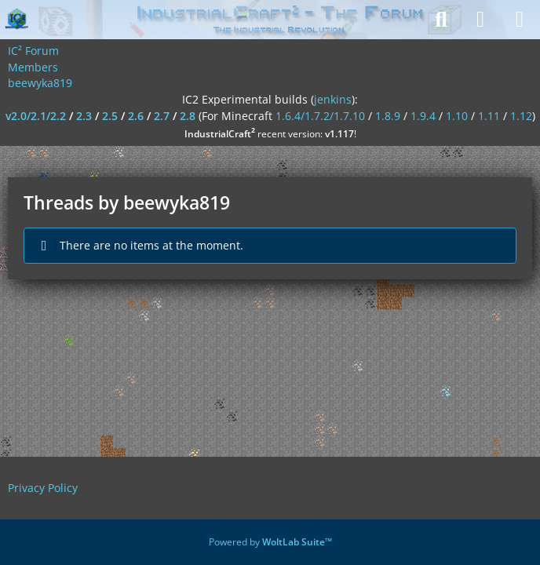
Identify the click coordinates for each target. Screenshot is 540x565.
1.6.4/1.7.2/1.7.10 (320, 115)
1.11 (489, 115)
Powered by (270, 542)
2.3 (84, 115)
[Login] (480, 19)
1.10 (457, 115)
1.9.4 (423, 115)
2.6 (136, 115)
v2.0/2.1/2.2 (35, 115)
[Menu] (519, 19)
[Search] (441, 19)
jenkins (333, 99)
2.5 (110, 115)
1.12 (521, 115)
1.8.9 (387, 115)
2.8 (187, 115)
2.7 (162, 115)
